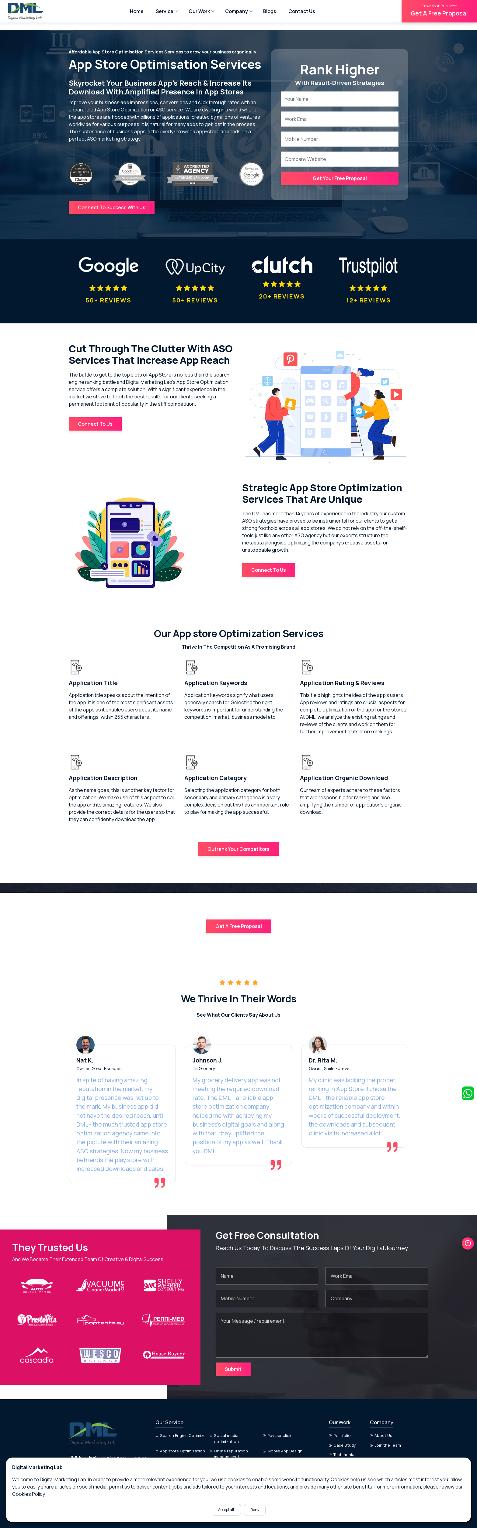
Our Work (199, 11)
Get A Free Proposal (439, 10)
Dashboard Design (283, 1450)
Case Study (342, 1429)
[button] (468, 1216)
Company (236, 11)
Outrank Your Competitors (238, 844)
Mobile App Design (282, 1435)
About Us (381, 1419)
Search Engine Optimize (180, 1419)
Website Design (226, 1450)
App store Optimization (180, 1435)
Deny (254, 1509)
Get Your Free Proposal (340, 178)
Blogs (269, 11)
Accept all (226, 1509)
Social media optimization (224, 1422)
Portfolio (340, 1419)
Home (137, 11)
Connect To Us (95, 418)
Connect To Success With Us (111, 207)
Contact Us (301, 11)
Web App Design (172, 1450)
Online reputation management (228, 1437)
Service (164, 11)
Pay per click (277, 1419)
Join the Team (385, 1429)
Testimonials (343, 1438)
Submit (233, 1353)
